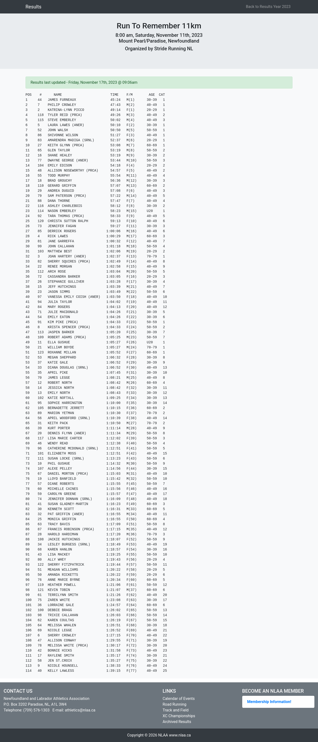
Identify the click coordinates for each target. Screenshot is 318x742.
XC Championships (179, 716)
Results (33, 7)
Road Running (174, 704)
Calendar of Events (179, 698)
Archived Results (177, 721)
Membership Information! (269, 701)
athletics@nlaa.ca (80, 710)
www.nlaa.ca (180, 735)
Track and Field (176, 710)
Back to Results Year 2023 (268, 6)
